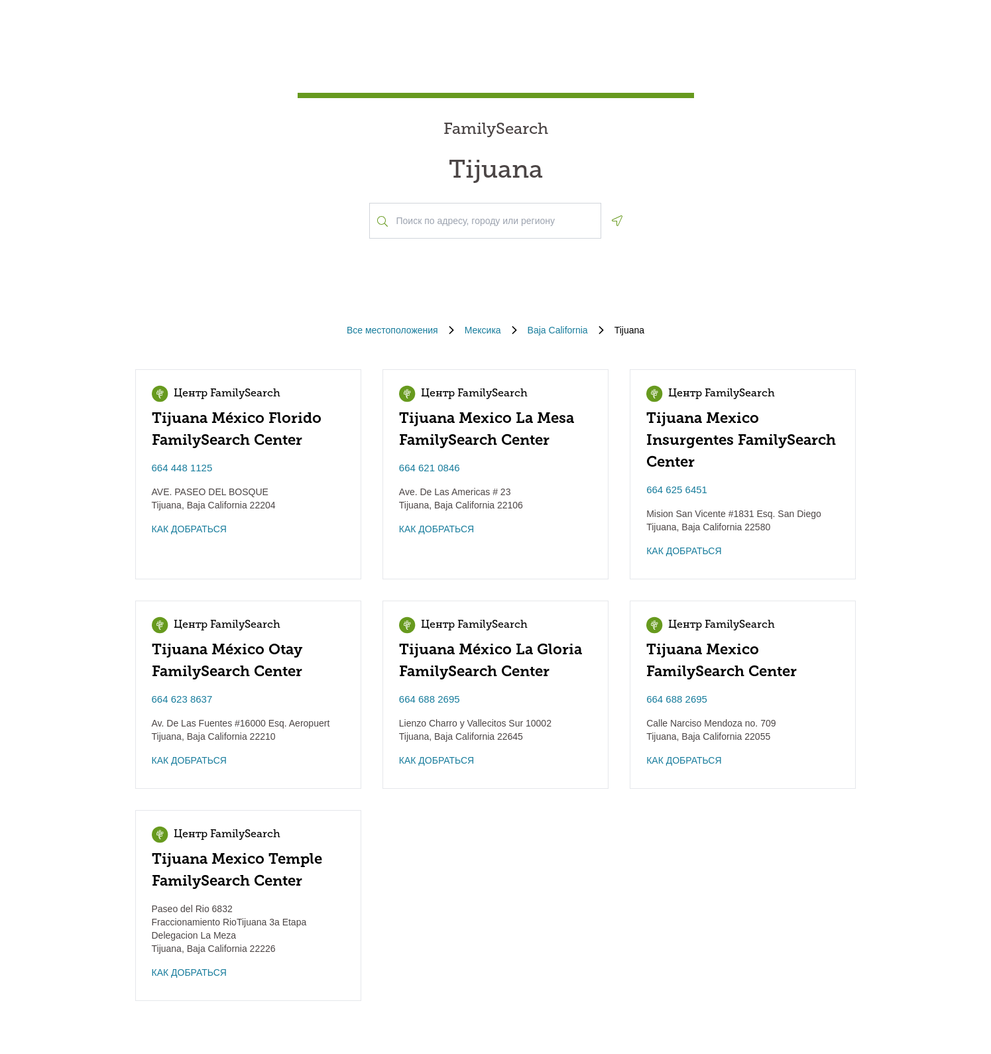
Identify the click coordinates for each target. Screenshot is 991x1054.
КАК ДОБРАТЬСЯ (189, 529)
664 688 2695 (429, 699)
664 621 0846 (429, 467)
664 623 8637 (182, 699)
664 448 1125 (182, 467)
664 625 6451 (676, 489)
